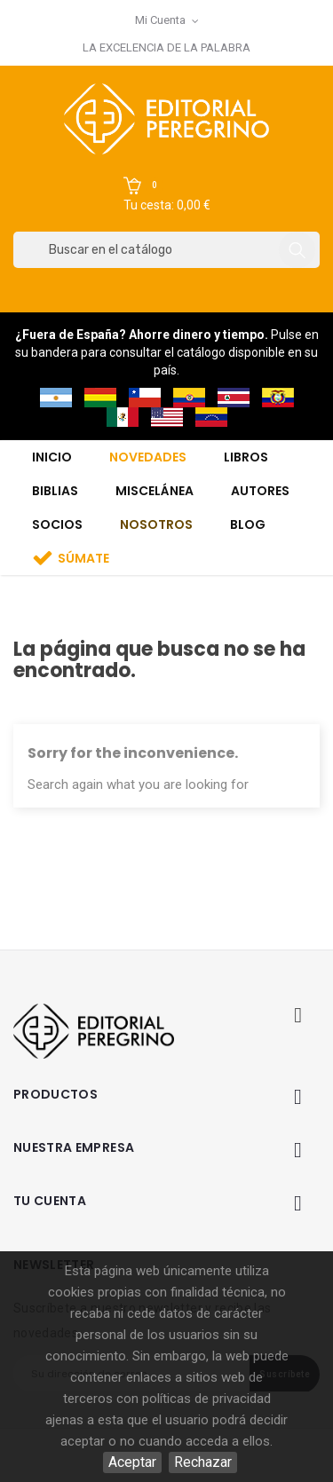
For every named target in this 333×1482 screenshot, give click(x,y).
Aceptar (132, 1462)
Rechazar (203, 1462)
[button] (166, 195)
